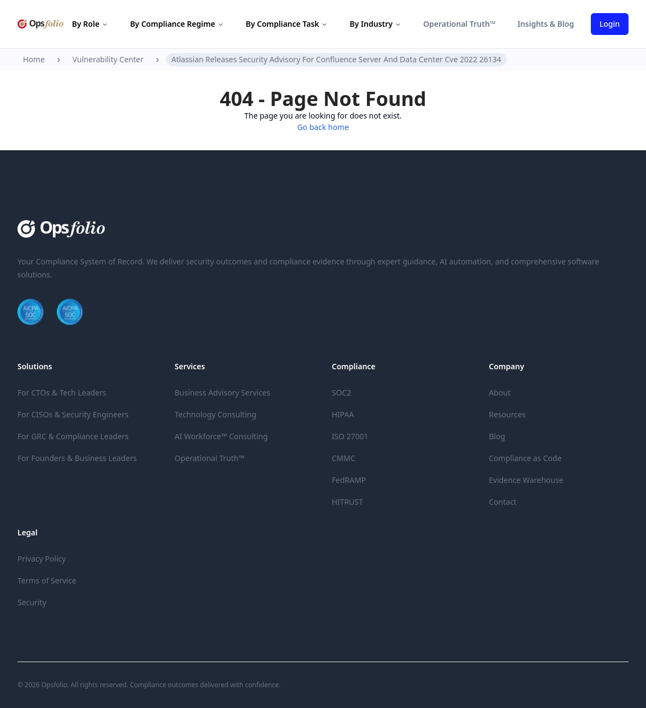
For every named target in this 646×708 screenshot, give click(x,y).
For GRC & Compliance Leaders (73, 436)
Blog (497, 436)
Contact (503, 502)
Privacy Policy (41, 558)
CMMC (343, 458)
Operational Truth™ (459, 24)
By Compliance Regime (177, 24)
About (500, 392)
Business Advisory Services (222, 392)
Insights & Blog (546, 24)
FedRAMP (349, 480)
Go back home (323, 127)
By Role (90, 24)
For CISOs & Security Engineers (72, 414)
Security (31, 602)
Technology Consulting (216, 414)
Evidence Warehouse (526, 480)
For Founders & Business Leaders (77, 458)
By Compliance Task (287, 24)
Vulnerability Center (108, 59)
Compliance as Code (525, 458)
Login (610, 24)
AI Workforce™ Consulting (221, 436)
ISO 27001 (350, 436)
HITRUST (347, 502)
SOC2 (341, 392)
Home (34, 59)
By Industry (375, 24)
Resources (507, 414)
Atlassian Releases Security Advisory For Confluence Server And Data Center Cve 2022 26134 (336, 59)
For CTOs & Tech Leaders (61, 392)
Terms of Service (46, 580)
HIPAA (343, 414)
